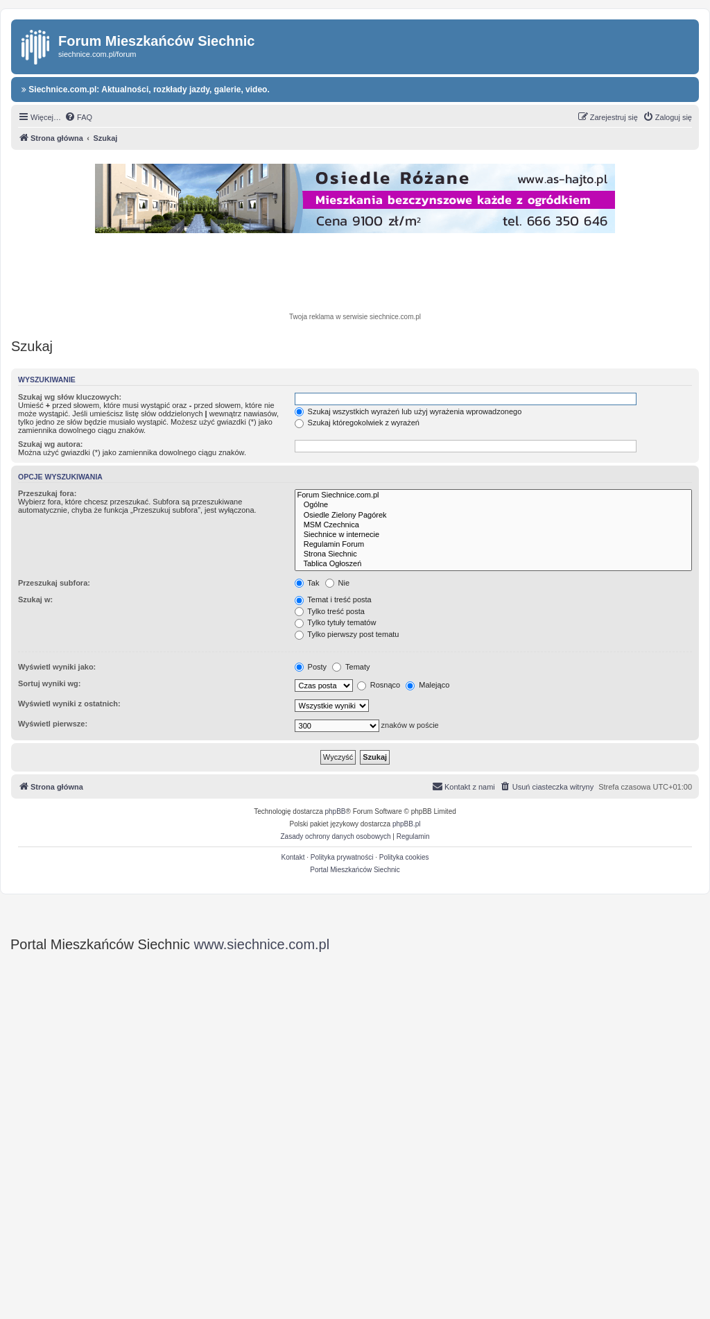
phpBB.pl (406, 824)
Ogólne (493, 505)
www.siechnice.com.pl (262, 944)
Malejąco (427, 685)
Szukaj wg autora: (50, 444)
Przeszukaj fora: (47, 493)
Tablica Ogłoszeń (493, 564)
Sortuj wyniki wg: (49, 683)
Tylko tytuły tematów (335, 622)
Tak (307, 583)
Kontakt (293, 857)
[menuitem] (78, 117)
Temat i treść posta (333, 599)
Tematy (351, 667)
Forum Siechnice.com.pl (493, 495)
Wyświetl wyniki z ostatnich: (69, 703)
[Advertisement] (355, 274)
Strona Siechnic (493, 554)
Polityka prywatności (342, 857)
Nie (337, 583)
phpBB (335, 811)
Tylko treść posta (330, 611)
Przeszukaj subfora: (54, 583)
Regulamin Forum (493, 545)
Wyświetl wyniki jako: (57, 667)
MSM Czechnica (493, 525)
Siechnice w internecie (493, 535)
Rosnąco (378, 685)
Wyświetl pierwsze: (52, 724)
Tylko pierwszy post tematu (347, 634)
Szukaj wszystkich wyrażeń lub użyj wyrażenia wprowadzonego (408, 411)
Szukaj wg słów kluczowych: (69, 397)
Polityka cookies (404, 857)
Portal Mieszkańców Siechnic (355, 870)
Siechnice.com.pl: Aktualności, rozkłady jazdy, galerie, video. (145, 89)
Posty (311, 667)
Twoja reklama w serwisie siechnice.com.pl (355, 317)
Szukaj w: (35, 599)
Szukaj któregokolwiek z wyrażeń (357, 422)
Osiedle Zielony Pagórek (493, 515)
